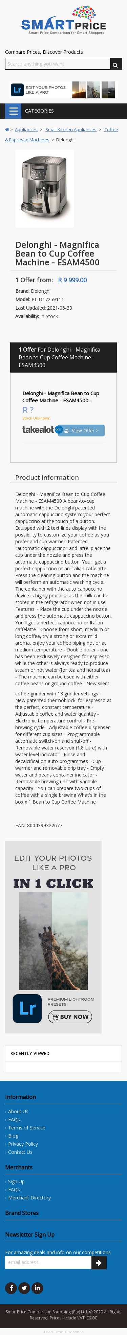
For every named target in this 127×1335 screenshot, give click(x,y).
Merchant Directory (29, 1197)
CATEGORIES (13, 111)
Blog (13, 1136)
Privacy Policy (23, 1144)
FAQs (14, 1119)
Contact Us (20, 1152)
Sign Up (16, 1181)
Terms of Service (26, 1127)
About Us (18, 1111)
